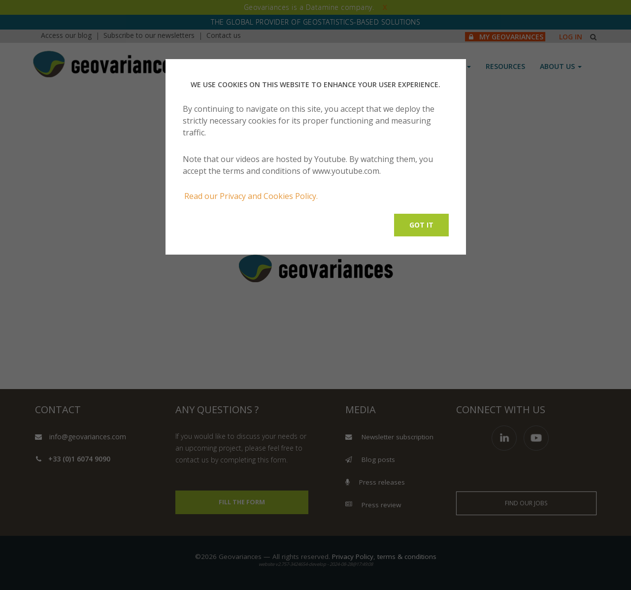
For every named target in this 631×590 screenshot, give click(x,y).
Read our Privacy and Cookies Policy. (251, 196)
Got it (421, 224)
